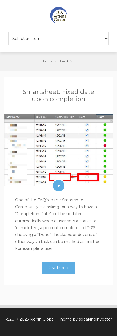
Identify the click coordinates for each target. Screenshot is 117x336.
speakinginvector (95, 319)
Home (45, 61)
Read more (58, 267)
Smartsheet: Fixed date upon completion (58, 95)
